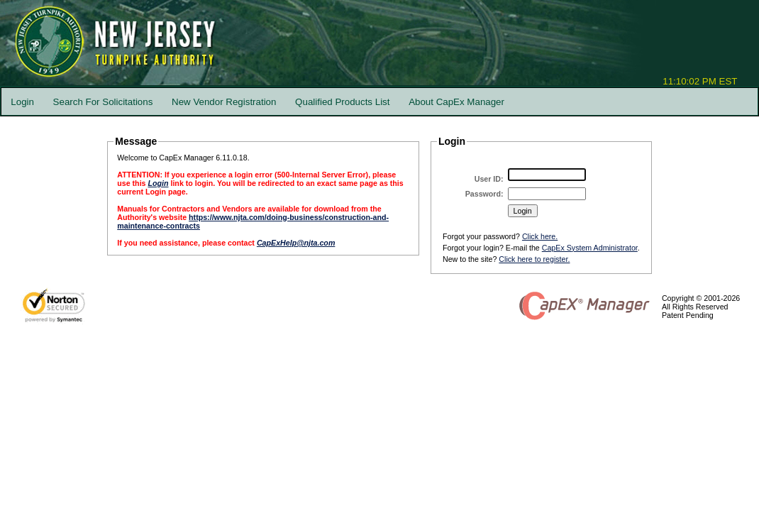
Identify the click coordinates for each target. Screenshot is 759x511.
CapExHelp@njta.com (296, 242)
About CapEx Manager (456, 102)
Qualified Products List (342, 102)
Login (22, 102)
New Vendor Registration (224, 102)
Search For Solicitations (103, 102)
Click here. (540, 236)
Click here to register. (534, 259)
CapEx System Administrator (590, 247)
